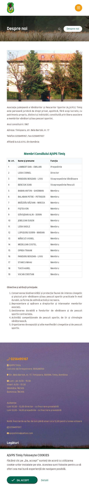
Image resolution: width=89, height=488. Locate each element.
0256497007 (15, 427)
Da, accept (22, 480)
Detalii (44, 480)
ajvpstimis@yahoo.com (21, 433)
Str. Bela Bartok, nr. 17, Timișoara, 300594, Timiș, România (38, 375)
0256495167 (19, 359)
